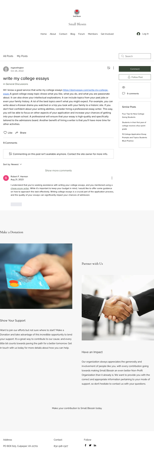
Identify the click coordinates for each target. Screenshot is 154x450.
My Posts (22, 56)
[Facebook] (85, 445)
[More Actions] (112, 68)
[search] (135, 56)
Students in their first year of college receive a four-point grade (134, 125)
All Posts (8, 56)
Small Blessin (77, 24)
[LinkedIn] (94, 445)
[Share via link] (20, 132)
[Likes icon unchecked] (5, 132)
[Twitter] (90, 445)
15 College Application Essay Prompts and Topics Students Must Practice (134, 137)
